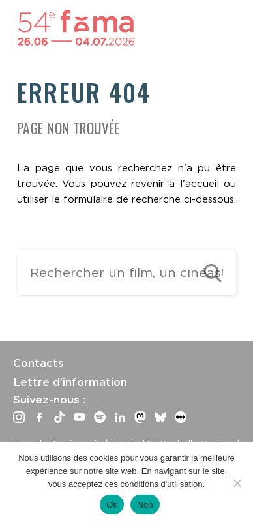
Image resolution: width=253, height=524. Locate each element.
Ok (111, 505)
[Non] (236, 482)
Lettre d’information (70, 381)
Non (145, 505)
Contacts (38, 363)
